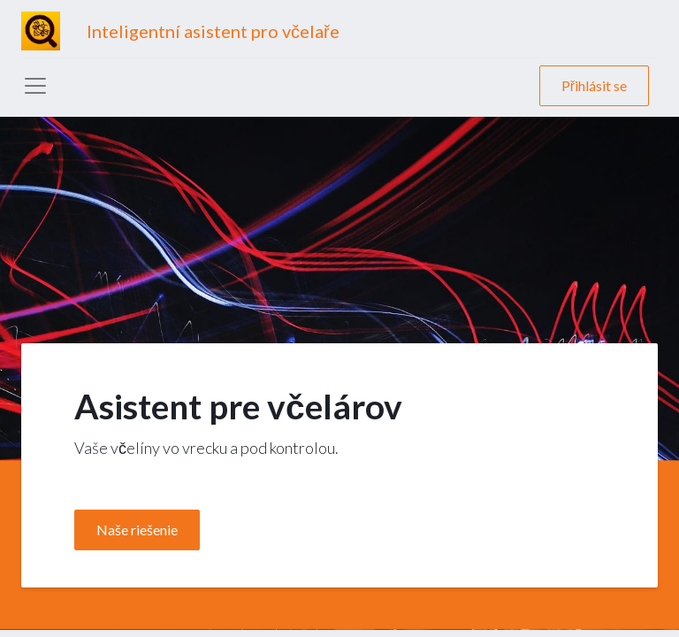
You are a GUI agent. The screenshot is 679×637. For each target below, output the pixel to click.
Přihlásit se (594, 85)
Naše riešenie (137, 529)
